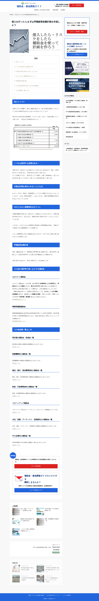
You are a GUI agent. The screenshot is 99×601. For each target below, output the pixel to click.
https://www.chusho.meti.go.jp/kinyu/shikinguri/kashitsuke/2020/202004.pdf (36, 149)
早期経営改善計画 (20, 81)
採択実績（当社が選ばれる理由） (42, 10)
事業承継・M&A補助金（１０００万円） (76, 132)
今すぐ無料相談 (76, 5)
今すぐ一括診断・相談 (77, 31)
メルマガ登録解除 (67, 595)
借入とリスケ (19, 62)
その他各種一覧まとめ (21, 90)
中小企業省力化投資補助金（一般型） (76, 127)
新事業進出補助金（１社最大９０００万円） (76, 117)
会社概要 (63, 10)
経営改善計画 (69, 136)
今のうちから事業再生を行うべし (25, 76)
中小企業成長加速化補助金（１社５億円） (77, 111)
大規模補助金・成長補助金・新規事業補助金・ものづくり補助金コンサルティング (77, 149)
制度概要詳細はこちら (19, 299)
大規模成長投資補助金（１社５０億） (76, 107)
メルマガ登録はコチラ (36, 490)
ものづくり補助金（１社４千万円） (75, 122)
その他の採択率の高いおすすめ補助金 (26, 85)
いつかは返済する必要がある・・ (25, 66)
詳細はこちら (16, 347)
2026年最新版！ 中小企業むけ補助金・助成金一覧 (76, 101)
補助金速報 (55, 10)
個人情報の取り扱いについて (53, 595)
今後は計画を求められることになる (25, 71)
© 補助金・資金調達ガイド (49, 598)
